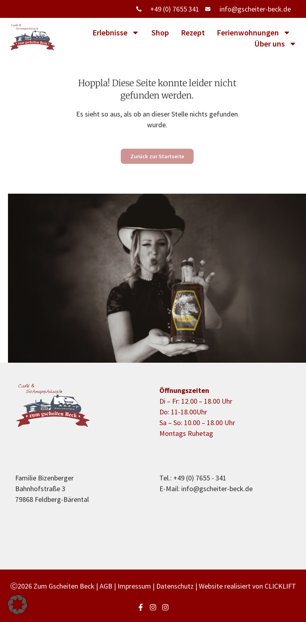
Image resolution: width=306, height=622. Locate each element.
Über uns (275, 43)
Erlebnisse (115, 32)
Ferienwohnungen (254, 32)
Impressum (134, 586)
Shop (160, 32)
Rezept (193, 32)
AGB (106, 586)
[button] (17, 604)
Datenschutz (175, 586)
